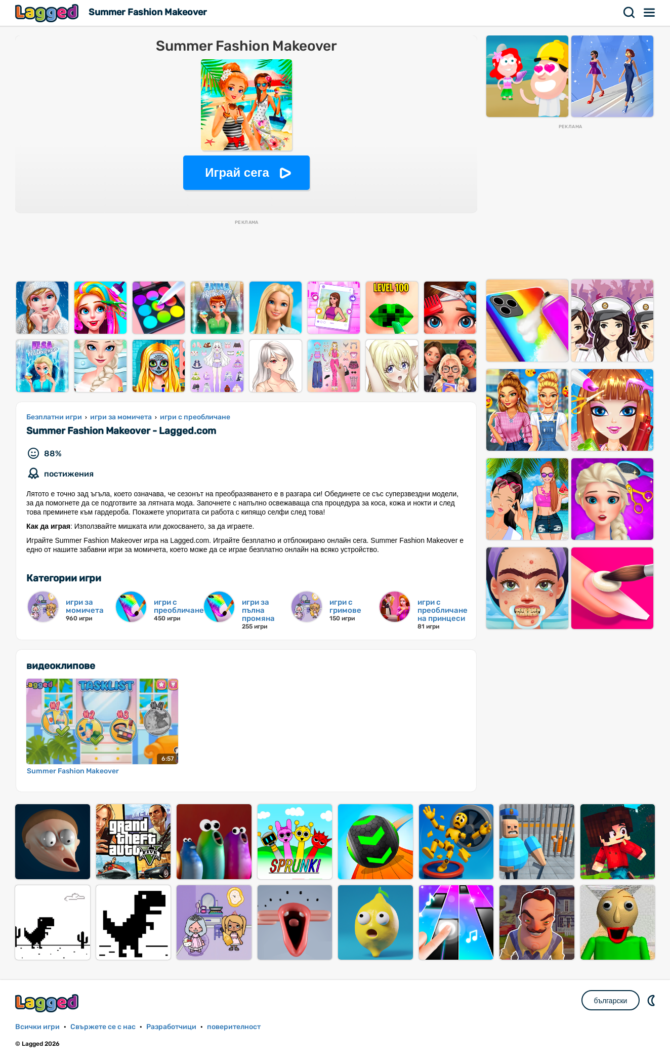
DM (652, 1000)
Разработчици (171, 1026)
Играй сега (237, 172)
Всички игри (37, 1026)
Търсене (629, 12)
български (610, 1001)
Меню (650, 12)
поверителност (234, 1026)
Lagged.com (48, 1003)
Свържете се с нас (103, 1026)
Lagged (48, 13)
